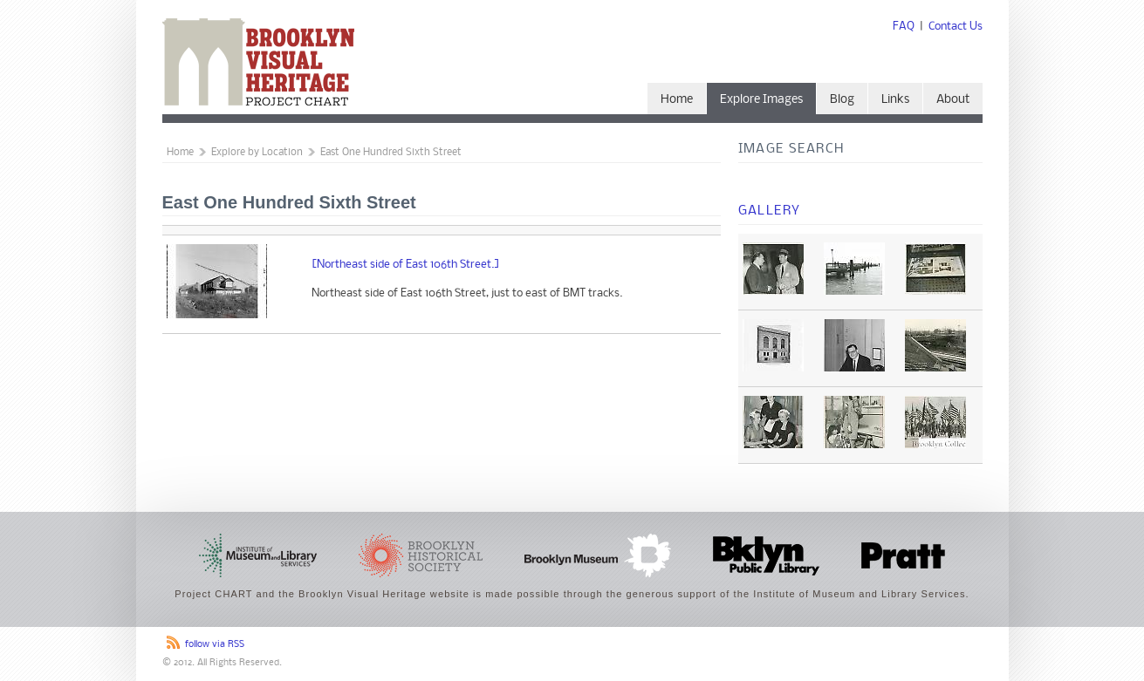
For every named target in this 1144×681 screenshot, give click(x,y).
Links (895, 99)
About (952, 99)
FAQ (904, 26)
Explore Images (761, 99)
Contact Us (955, 26)
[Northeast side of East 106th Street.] (406, 264)
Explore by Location (257, 152)
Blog (842, 99)
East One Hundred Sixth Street (391, 152)
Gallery (769, 211)
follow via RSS (214, 645)
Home (677, 99)
